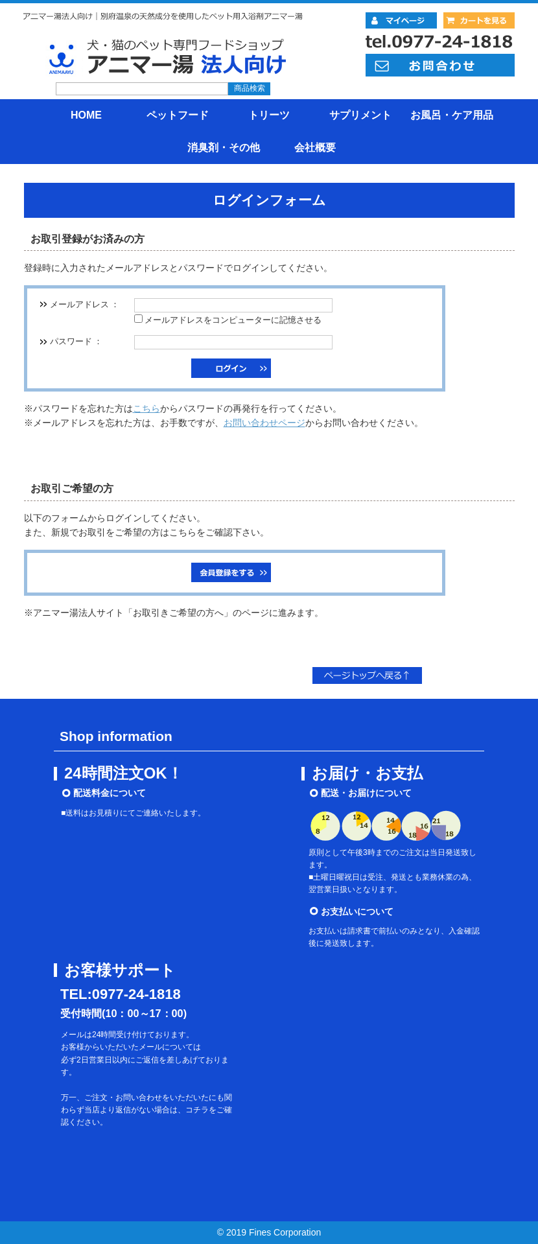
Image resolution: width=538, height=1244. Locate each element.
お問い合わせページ (264, 422)
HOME (86, 115)
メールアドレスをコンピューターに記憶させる (233, 320)
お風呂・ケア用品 (451, 115)
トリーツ (269, 115)
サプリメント (360, 115)
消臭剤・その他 (223, 147)
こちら (146, 408)
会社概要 (315, 147)
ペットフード (177, 115)
